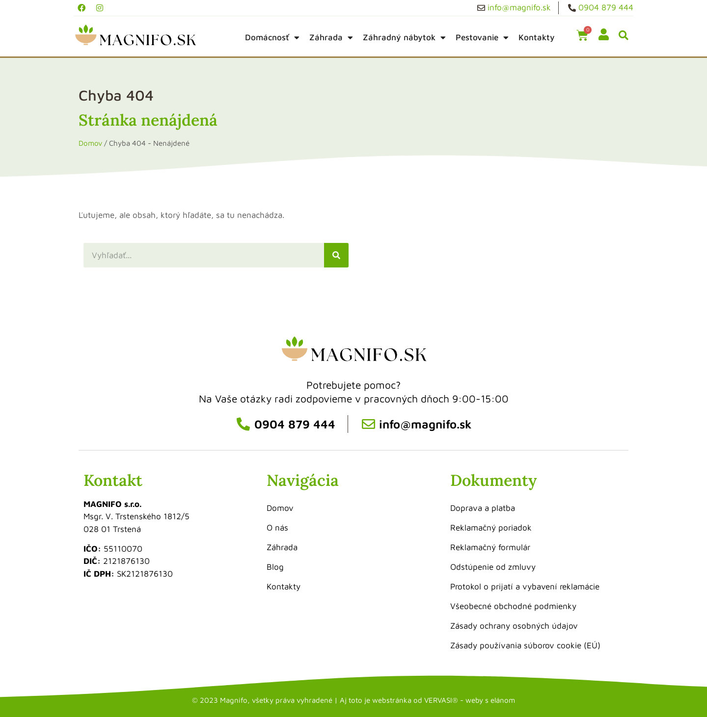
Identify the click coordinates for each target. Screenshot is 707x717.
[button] (623, 35)
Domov (90, 143)
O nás (277, 527)
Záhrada (331, 37)
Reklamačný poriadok (491, 527)
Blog (275, 567)
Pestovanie (482, 37)
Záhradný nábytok (404, 37)
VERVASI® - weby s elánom (469, 700)
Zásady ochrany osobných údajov (514, 626)
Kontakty (536, 37)
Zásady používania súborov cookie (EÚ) (525, 645)
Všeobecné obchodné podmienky (513, 606)
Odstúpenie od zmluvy (493, 567)
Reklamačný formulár (490, 547)
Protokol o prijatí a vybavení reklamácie (524, 586)
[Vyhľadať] (336, 255)
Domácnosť (272, 37)
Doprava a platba (482, 508)
